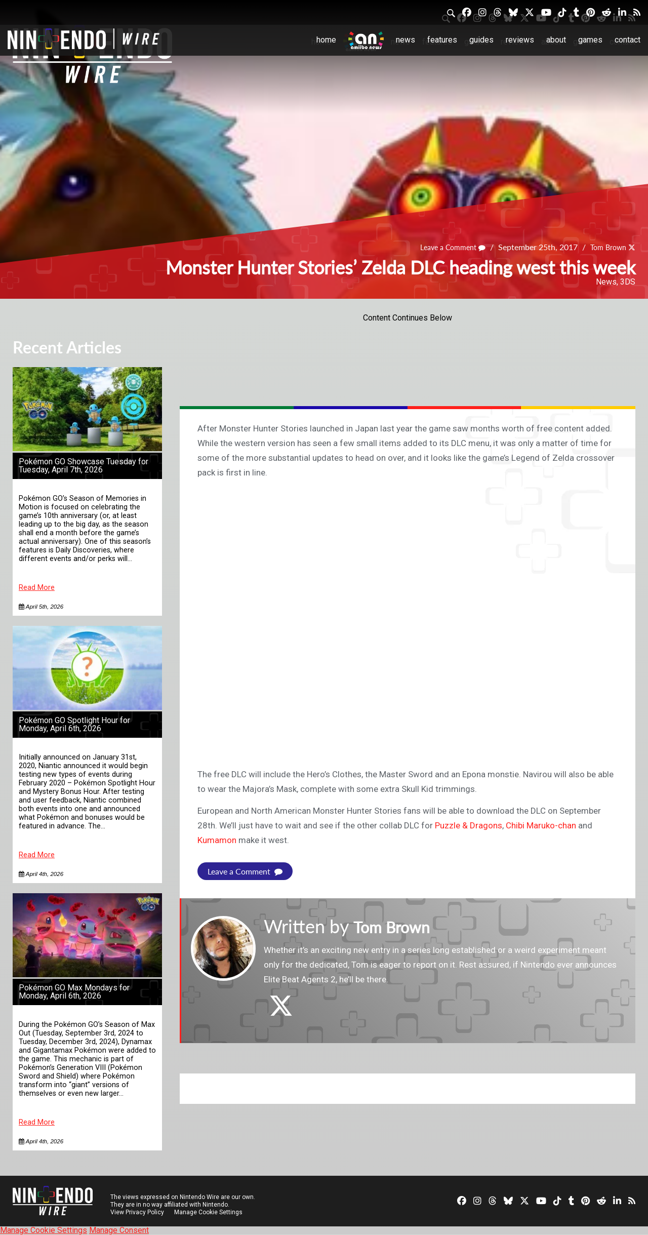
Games (590, 40)
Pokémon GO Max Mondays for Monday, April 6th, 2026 (74, 992)
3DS (627, 282)
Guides (481, 40)
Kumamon (216, 840)
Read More (37, 587)
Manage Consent (119, 1230)
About (556, 40)
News (405, 40)
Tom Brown (605, 247)
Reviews (520, 40)
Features (442, 40)
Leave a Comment (443, 247)
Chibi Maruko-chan (541, 825)
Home (326, 40)
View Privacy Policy (137, 1212)
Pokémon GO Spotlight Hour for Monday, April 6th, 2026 (74, 724)
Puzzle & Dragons (468, 825)
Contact (627, 40)
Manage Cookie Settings (210, 1212)
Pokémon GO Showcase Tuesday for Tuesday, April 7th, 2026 (83, 465)
